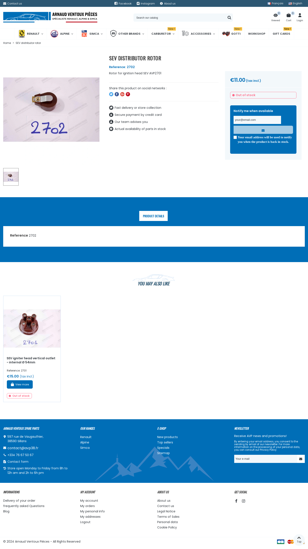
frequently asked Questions (23, 506)
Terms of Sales (168, 517)
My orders (87, 506)
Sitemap (163, 453)
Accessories (196, 33)
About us (163, 500)
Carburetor (163, 32)
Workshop (256, 34)
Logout (85, 522)
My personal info (92, 511)
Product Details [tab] (153, 216)
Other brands (125, 33)
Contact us (165, 506)
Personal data (167, 522)
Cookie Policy (167, 527)
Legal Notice (166, 511)
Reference (19, 235)
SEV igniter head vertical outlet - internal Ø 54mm (31, 360)
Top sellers (165, 442)
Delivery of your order (19, 500)
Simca (89, 33)
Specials (163, 448)
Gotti (232, 33)
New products (167, 437)
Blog (6, 511)
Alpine (60, 33)
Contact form (17, 461)
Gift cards (282, 32)
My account (89, 500)
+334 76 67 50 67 (20, 455)
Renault (29, 33)
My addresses (90, 517)
